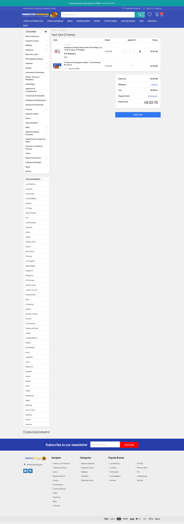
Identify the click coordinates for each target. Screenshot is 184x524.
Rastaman (30, 397)
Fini (27, 220)
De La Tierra (30, 412)
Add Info (154, 86)
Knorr (28, 354)
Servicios (153, 23)
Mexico (28, 173)
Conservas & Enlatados (35, 98)
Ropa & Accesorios (37, 160)
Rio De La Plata (32, 316)
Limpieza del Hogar (33, 164)
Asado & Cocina (37, 43)
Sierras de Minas (32, 330)
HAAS (28, 393)
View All (29, 426)
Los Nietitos (31, 186)
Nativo (28, 248)
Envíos (97, 23)
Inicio (69, 23)
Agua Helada (30, 268)
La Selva (29, 191)
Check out (138, 117)
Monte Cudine (31, 215)
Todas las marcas (55, 23)
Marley (28, 345)
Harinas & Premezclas (35, 107)
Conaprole (30, 306)
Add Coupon (153, 98)
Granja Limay (31, 287)
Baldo (28, 402)
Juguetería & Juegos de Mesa (35, 142)
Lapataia (29, 359)
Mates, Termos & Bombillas (32, 80)
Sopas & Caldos (32, 116)
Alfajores (37, 52)
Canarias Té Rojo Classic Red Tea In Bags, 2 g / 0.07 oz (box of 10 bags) (83, 50)
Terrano (29, 205)
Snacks (37, 70)
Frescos (37, 111)
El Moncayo (30, 282)
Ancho (28, 378)
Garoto (28, 383)
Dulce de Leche (32, 56)
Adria (28, 234)
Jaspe (28, 335)
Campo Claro (31, 244)
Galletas (37, 65)
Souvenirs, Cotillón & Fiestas (34, 149)
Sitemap (56, 507)
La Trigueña (30, 263)
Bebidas (37, 47)
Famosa (29, 258)
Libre (28, 364)
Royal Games (31, 297)
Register (158, 8)
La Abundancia (31, 340)
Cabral (28, 239)
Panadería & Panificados (36, 102)
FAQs (141, 23)
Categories (31, 34)
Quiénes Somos (83, 23)
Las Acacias (30, 325)
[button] (35, 460)
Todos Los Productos (33, 23)
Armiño (28, 321)
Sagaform (29, 272)
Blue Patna (30, 253)
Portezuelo (30, 196)
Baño (37, 129)
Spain (28, 169)
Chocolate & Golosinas (35, 74)
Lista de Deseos (128, 23)
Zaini (27, 388)
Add (65, 59)
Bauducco (29, 277)
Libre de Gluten (32, 125)
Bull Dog (29, 407)
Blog (25, 27)
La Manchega (31, 224)
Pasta (28, 120)
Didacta (29, 417)
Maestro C (29, 369)
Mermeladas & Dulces (34, 61)
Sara (27, 301)
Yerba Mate (30, 86)
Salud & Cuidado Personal (37, 135)
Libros (28, 155)
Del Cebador (30, 349)
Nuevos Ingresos (32, 38)
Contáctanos (110, 23)
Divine (28, 421)
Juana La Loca (31, 292)
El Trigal (29, 210)
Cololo (28, 311)
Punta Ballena (31, 200)
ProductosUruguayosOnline (41, 433)
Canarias (29, 229)
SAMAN (29, 373)
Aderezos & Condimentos (37, 92)
